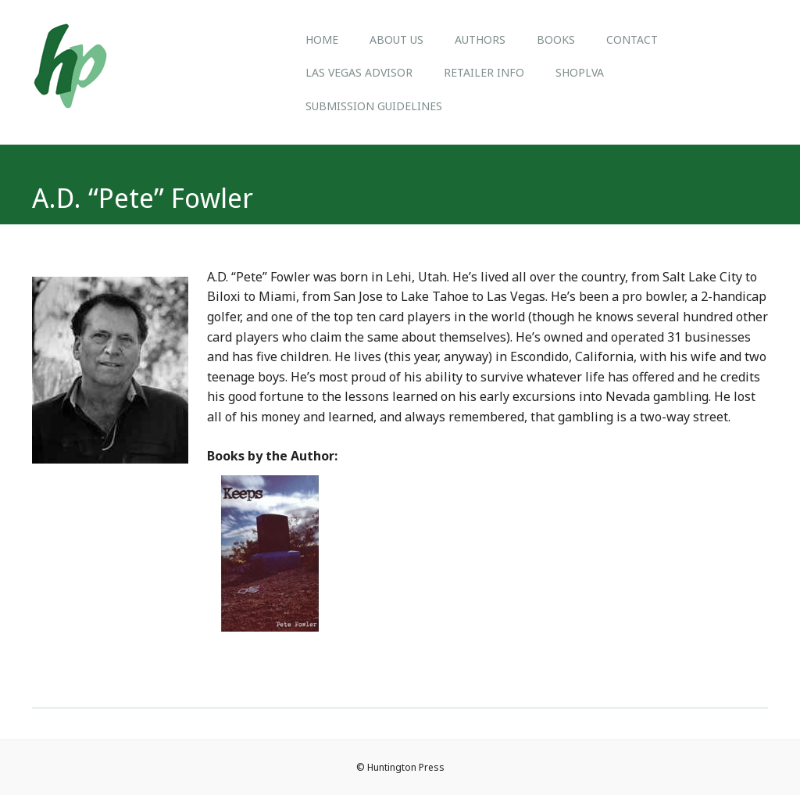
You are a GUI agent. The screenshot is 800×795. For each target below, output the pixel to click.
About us (396, 39)
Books (556, 39)
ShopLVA (579, 72)
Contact (632, 39)
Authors (480, 39)
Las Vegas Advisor (358, 72)
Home (321, 39)
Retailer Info (484, 72)
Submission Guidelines (373, 105)
